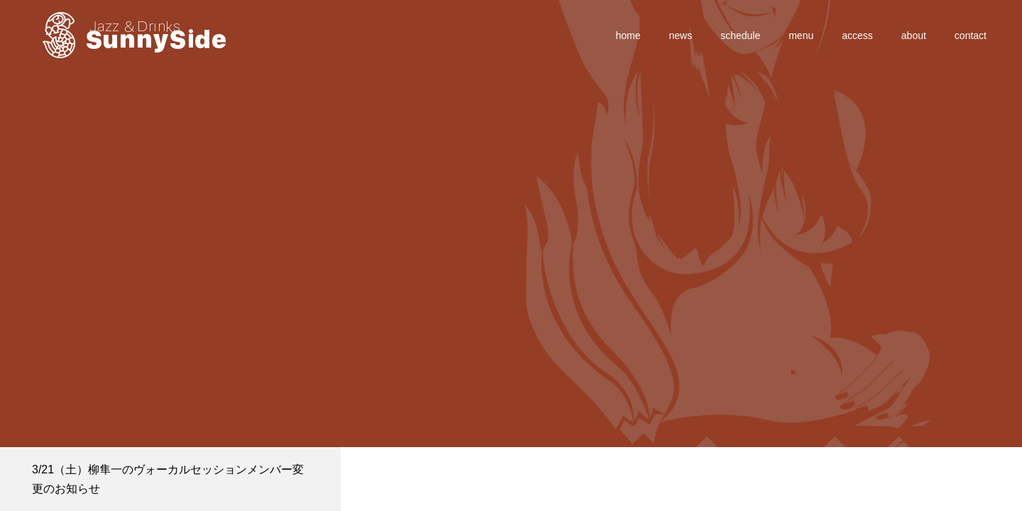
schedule (740, 35)
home (627, 35)
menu (801, 35)
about (913, 35)
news (680, 35)
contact (971, 35)
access (857, 35)
